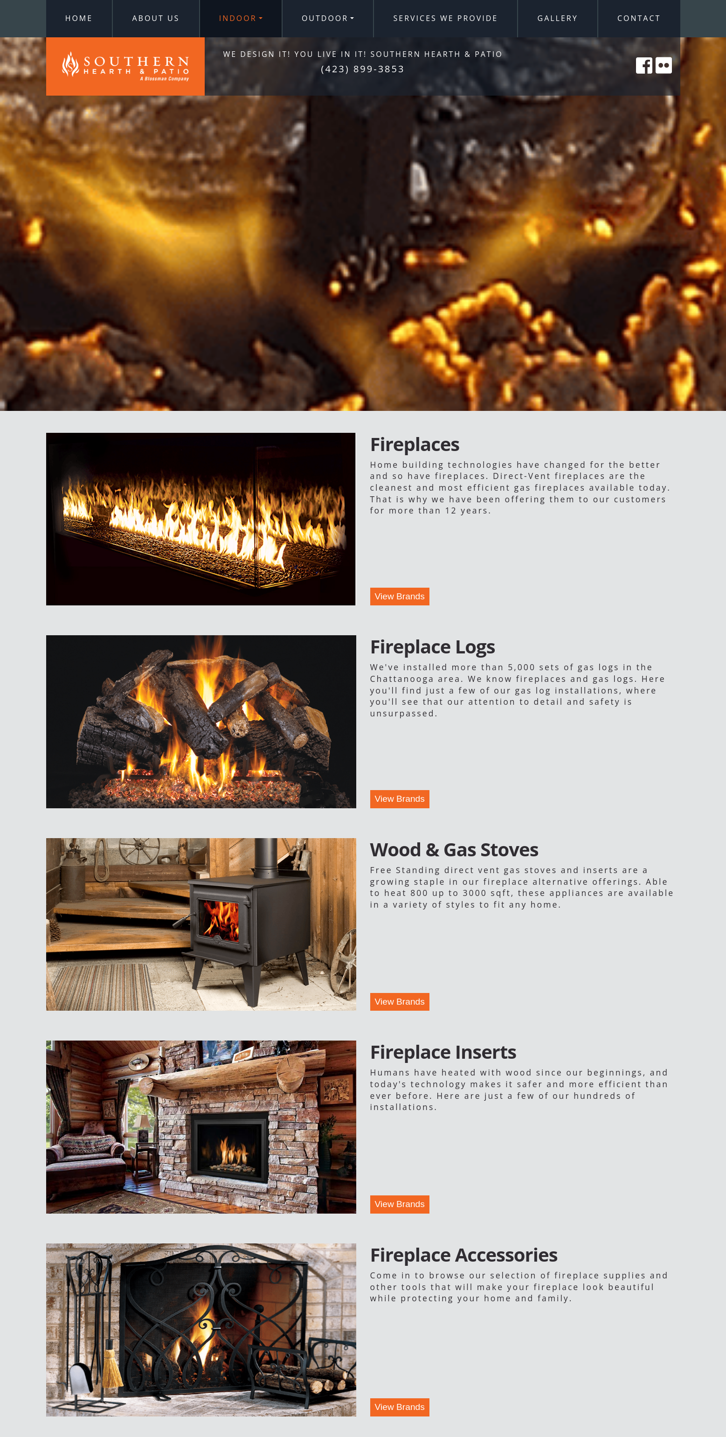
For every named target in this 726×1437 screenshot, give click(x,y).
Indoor (238, 18)
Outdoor (325, 18)
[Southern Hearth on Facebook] (645, 76)
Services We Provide (446, 18)
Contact (639, 18)
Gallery (558, 18)
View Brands (400, 596)
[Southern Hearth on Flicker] (664, 76)
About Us (156, 18)
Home (79, 18)
